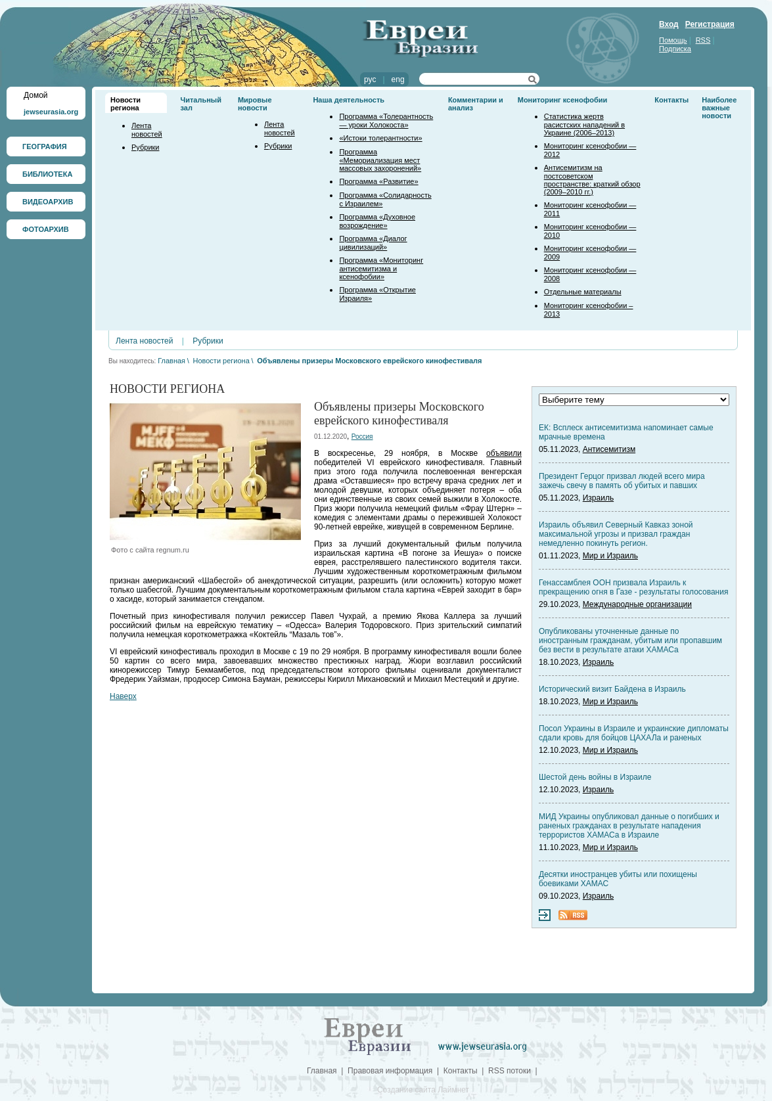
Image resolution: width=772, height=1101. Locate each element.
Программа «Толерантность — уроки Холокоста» (386, 120)
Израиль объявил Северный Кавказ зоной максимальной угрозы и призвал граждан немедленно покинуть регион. (616, 534)
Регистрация (710, 24)
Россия (362, 436)
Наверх (123, 696)
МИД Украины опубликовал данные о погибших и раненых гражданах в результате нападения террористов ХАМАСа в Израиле (629, 826)
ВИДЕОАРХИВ (47, 202)
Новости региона (125, 104)
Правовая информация (390, 1070)
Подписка (675, 49)
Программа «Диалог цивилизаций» (373, 243)
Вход (669, 24)
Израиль (598, 498)
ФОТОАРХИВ (45, 229)
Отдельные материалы (583, 292)
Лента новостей (146, 130)
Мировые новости (255, 104)
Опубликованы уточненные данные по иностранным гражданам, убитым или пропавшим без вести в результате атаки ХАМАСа (630, 640)
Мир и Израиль (610, 555)
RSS (703, 40)
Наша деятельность (348, 100)
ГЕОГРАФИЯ (44, 146)
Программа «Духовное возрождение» (377, 221)
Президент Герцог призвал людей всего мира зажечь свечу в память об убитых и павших (622, 481)
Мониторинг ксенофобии (563, 100)
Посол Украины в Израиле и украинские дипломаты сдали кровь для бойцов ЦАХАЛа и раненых (634, 733)
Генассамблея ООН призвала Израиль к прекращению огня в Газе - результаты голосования (633, 587)
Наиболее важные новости (719, 108)
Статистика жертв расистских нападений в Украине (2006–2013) (584, 124)
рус (370, 79)
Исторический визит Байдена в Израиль (612, 689)
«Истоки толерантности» (380, 138)
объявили (504, 453)
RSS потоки (509, 1070)
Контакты (671, 100)
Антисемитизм (609, 449)
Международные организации (637, 604)
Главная (171, 361)
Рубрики (145, 147)
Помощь (673, 40)
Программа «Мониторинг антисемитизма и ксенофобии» (381, 268)
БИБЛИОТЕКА (47, 174)
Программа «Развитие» (378, 181)
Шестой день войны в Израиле (595, 777)
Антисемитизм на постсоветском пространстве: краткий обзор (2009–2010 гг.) (592, 180)
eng (398, 79)
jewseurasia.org (51, 112)
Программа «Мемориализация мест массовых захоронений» (380, 160)
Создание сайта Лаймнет (423, 1089)
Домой (36, 95)
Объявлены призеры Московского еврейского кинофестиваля (369, 361)
